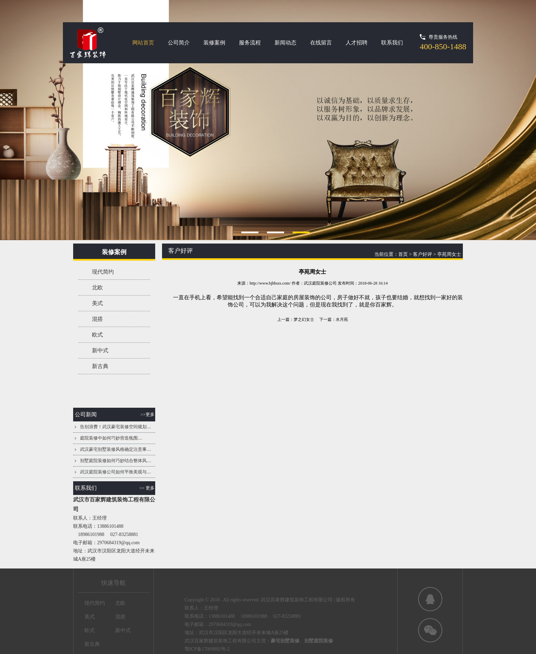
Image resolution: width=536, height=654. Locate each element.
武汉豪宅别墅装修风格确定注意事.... (115, 449)
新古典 (100, 366)
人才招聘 (356, 42)
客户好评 (422, 254)
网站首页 (143, 42)
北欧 (97, 287)
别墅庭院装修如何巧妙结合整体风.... (115, 460)
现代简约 (103, 272)
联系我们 (392, 42)
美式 (97, 303)
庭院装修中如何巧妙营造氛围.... (111, 438)
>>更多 (147, 414)
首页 (403, 254)
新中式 (100, 350)
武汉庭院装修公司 (320, 283)
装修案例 (214, 42)
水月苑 (342, 319)
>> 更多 (147, 487)
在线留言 (321, 42)
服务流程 (250, 42)
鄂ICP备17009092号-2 (207, 649)
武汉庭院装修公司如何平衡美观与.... (115, 471)
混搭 (97, 319)
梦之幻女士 (304, 319)
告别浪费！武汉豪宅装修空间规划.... (115, 426)
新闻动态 (285, 42)
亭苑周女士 (449, 254)
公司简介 (179, 42)
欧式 (97, 335)
